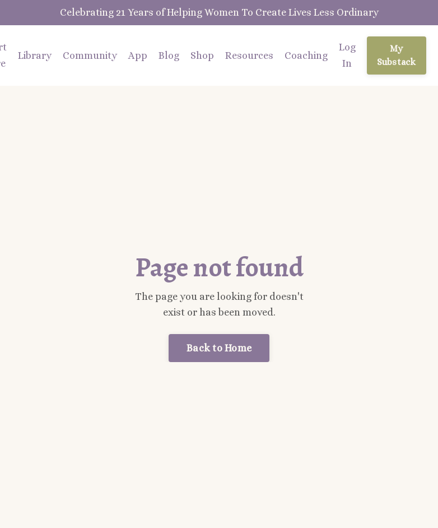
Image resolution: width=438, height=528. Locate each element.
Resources (249, 55)
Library (35, 55)
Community (90, 55)
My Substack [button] (396, 55)
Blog (169, 55)
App (137, 55)
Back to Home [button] (219, 348)
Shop (202, 55)
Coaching (306, 55)
